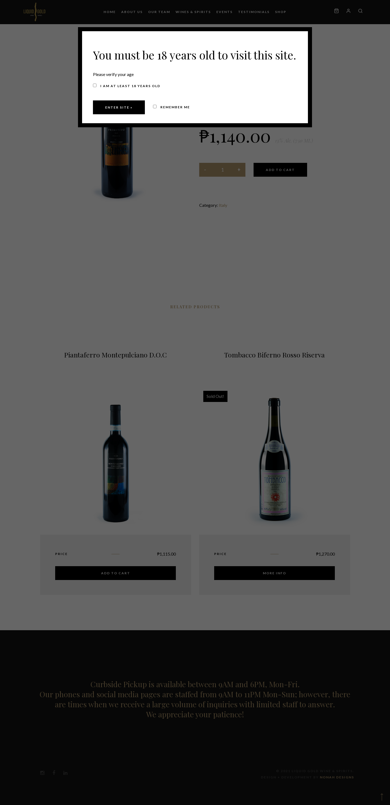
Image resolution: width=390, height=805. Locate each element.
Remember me (171, 107)
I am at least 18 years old (126, 86)
